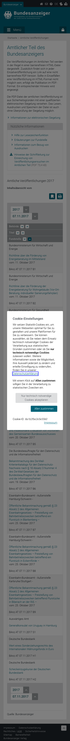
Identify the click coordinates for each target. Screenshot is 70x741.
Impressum (50, 422)
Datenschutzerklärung (25, 373)
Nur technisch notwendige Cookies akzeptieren (36, 397)
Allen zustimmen (44, 408)
